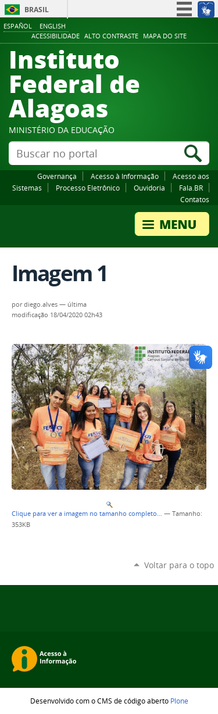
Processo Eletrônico (88, 187)
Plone (179, 700)
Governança (57, 176)
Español (17, 25)
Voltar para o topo (179, 565)
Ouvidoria (149, 187)
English (53, 25)
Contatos (194, 199)
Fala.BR (191, 187)
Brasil (36, 10)
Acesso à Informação (125, 176)
